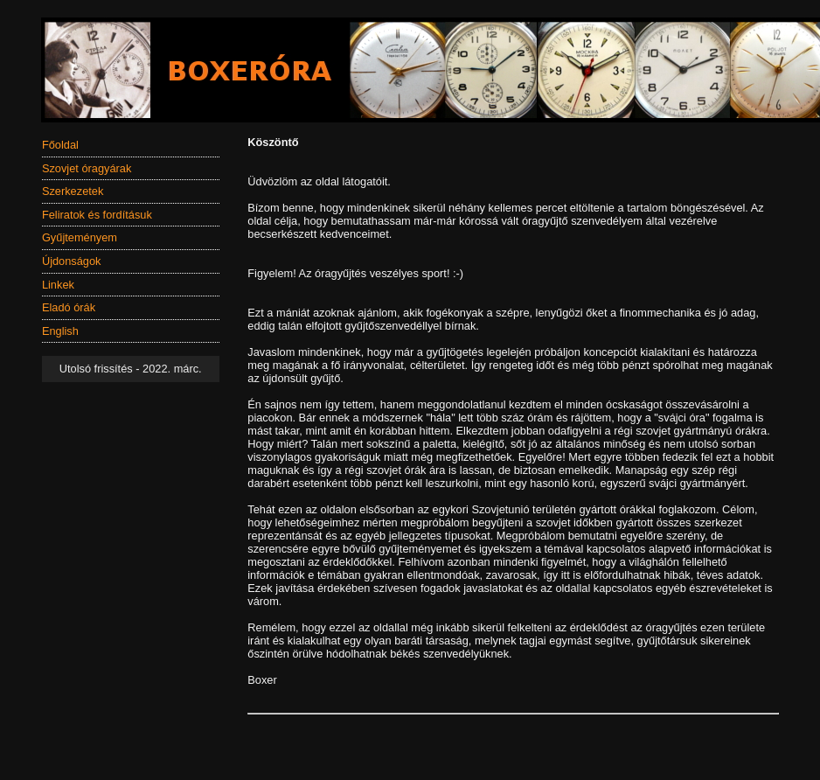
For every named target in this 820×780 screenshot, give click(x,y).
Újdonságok (71, 261)
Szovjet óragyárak (86, 168)
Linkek (58, 284)
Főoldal (60, 144)
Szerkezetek (72, 191)
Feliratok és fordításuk (97, 214)
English (60, 331)
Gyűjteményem (79, 237)
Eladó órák (68, 307)
